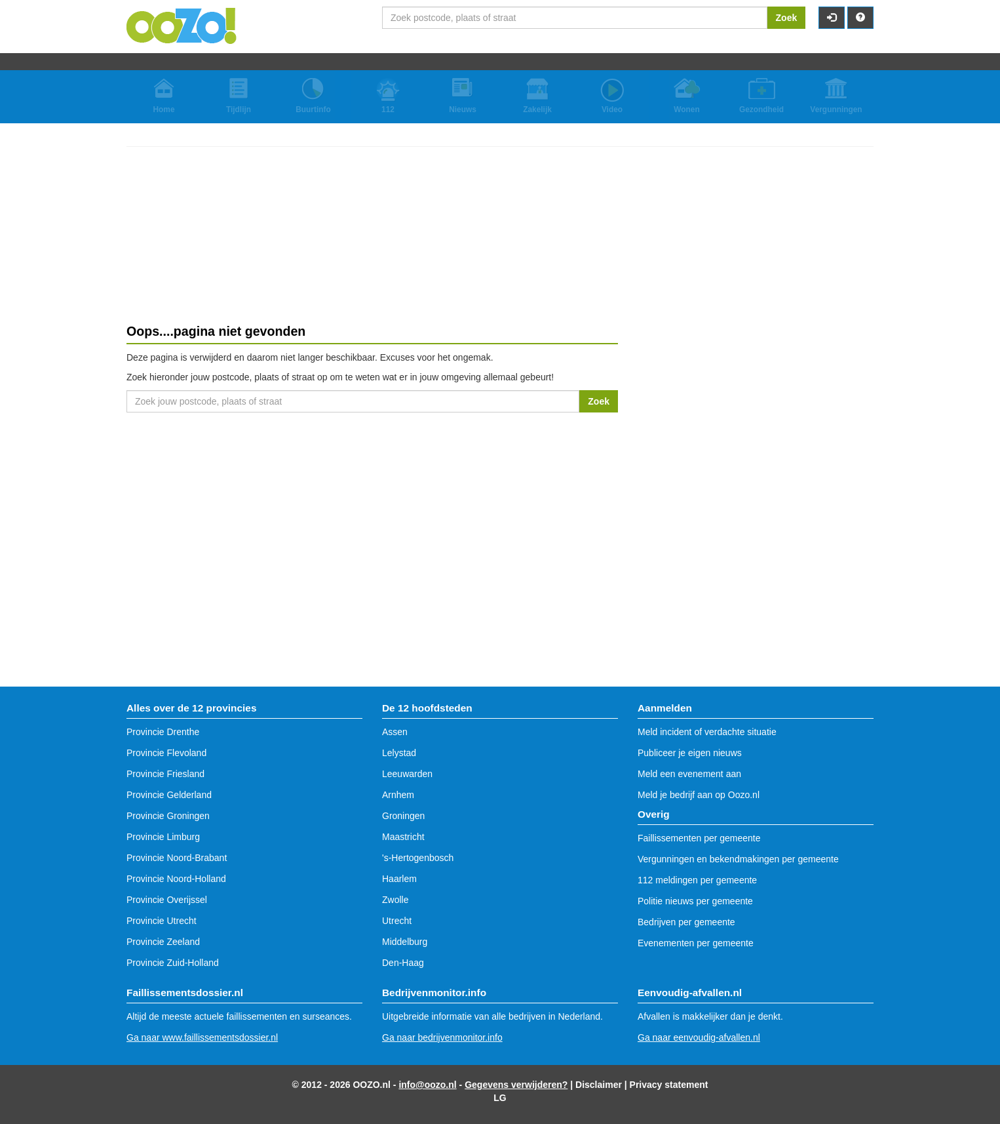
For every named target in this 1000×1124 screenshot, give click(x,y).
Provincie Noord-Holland (176, 878)
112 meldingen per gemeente (697, 880)
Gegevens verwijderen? (516, 1084)
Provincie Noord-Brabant (176, 858)
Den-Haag (403, 962)
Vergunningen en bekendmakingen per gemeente (738, 859)
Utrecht (397, 920)
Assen (395, 732)
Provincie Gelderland (169, 795)
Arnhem (398, 795)
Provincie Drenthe (162, 732)
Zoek (787, 17)
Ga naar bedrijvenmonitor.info (442, 1037)
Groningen (403, 816)
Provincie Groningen (168, 816)
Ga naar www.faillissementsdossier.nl (202, 1037)
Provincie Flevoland (166, 753)
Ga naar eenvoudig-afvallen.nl (699, 1037)
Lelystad (399, 753)
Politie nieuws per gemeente (695, 901)
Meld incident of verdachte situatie (707, 732)
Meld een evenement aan (689, 774)
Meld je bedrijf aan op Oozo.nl (699, 795)
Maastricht (403, 837)
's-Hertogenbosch (417, 858)
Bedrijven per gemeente (686, 922)
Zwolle (395, 899)
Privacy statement (669, 1084)
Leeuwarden (407, 774)
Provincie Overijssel (166, 899)
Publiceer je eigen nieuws (690, 753)
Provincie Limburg (163, 837)
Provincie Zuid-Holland (172, 962)
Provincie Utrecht (161, 920)
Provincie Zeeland (163, 941)
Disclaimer (598, 1084)
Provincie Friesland (165, 774)
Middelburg (404, 941)
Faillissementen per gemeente (699, 838)
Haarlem (399, 878)
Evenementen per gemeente (696, 943)
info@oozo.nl (427, 1084)
